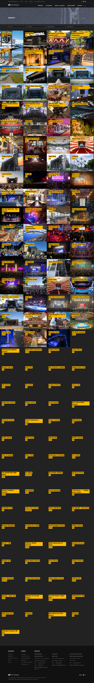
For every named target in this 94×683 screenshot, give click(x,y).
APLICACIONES (49, 5)
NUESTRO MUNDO (71, 5)
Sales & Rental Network (39, 1)
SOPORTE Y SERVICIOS (60, 5)
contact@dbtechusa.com (60, 665)
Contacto (80, 5)
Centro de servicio (25, 656)
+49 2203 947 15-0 (77, 662)
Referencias (78, 18)
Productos (40, 5)
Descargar (23, 654)
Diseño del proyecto (25, 658)
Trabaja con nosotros (12, 658)
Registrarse (23, 660)
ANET (26, 1)
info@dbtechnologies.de (78, 665)
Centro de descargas (13, 1)
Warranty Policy (24, 664)
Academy (31, 1)
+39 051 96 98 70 (41, 662)
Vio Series (21, 1)
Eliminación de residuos (26, 662)
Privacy (9, 660)
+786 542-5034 (58, 662)
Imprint (10, 662)
